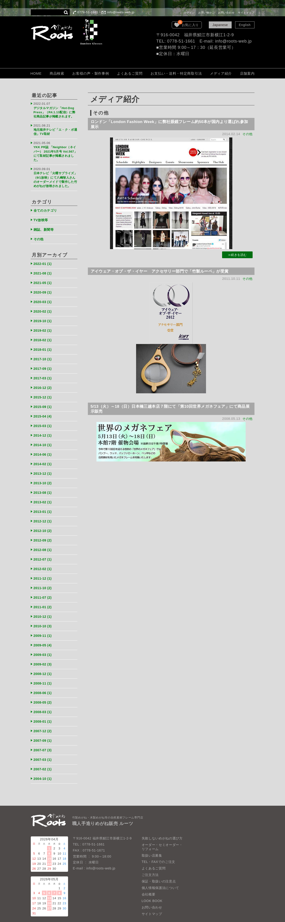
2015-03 (43, 420)
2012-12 (43, 514)
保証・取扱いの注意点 (159, 869)
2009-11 (43, 626)
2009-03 (43, 645)
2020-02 (43, 308)
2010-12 (43, 607)
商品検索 (57, 73)
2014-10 (43, 439)
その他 (247, 135)
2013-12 (43, 467)
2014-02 (43, 458)
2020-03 (43, 299)
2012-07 (43, 551)
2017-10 (43, 355)
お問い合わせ (226, 12)
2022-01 (43, 262)
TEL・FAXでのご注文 (158, 849)
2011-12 (43, 570)
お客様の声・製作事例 (90, 73)
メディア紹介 (221, 73)
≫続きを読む (237, 255)
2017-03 (43, 374)
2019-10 (43, 318)
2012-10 (43, 523)
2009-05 (43, 636)
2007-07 (43, 738)
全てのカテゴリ (46, 209)
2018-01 (43, 346)
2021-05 (43, 280)
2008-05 (43, 692)
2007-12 (43, 720)
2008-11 (43, 673)
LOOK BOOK (152, 888)
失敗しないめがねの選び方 (162, 826)
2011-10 (43, 579)
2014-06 (43, 449)
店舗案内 (247, 73)
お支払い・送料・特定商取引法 (176, 73)
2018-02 (43, 336)
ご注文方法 (150, 862)
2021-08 (43, 271)
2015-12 (43, 392)
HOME (36, 73)
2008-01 (43, 710)
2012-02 (43, 561)
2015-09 (43, 402)
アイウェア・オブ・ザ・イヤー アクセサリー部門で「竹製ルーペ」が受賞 (165, 272)
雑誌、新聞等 (44, 228)
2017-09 (43, 364)
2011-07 (43, 589)
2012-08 (43, 542)
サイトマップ (246, 12)
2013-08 (43, 486)
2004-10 (43, 766)
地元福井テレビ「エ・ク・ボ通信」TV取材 (54, 130)
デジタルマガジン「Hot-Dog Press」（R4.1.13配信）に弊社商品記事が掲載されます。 (55, 111)
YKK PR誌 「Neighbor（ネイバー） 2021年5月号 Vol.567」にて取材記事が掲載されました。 (55, 150)
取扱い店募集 (152, 843)
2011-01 (43, 598)
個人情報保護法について (160, 875)
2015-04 (43, 411)
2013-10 (43, 476)
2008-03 (43, 701)
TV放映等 (41, 218)
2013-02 (43, 495)
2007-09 (43, 729)
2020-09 (43, 290)
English (245, 25)
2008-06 (43, 682)
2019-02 (43, 327)
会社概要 (148, 882)
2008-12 (43, 663)
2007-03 (43, 748)
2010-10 (43, 617)
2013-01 (43, 505)
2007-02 (43, 757)
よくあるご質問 (130, 73)
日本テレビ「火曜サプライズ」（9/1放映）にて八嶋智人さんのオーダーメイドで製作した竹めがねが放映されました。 (55, 177)
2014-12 (43, 430)
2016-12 (43, 383)
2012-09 (43, 533)
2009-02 (43, 654)
